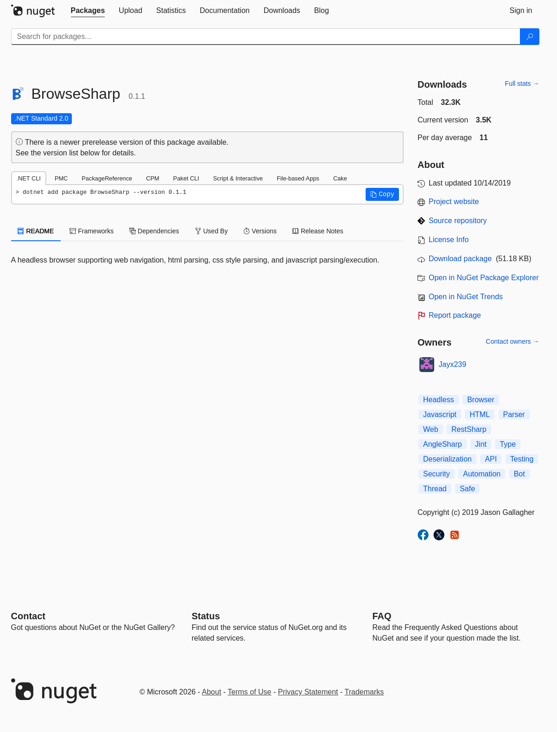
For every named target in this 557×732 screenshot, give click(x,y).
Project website (454, 201)
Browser (480, 400)
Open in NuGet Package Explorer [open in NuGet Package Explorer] (483, 278)
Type (508, 444)
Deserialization (447, 459)
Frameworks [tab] (92, 231)
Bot (519, 474)
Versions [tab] (260, 231)
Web (430, 429)
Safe (467, 489)
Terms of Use (249, 692)
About (212, 692)
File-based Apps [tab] (298, 178)
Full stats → (522, 83)
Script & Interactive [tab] (238, 178)
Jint (481, 444)
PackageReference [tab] (107, 178)
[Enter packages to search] (265, 36)
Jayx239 (453, 364)
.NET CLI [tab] (29, 178)
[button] (382, 194)
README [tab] (36, 231)
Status (206, 616)
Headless (438, 400)
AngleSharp (442, 444)
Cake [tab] (340, 178)
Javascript (439, 414)
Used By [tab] (211, 231)
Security (436, 474)
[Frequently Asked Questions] (382, 616)
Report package (455, 315)
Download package (460, 259)
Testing (522, 459)
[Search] (529, 36)
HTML (479, 414)
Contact (28, 616)
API (491, 459)
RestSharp (469, 429)
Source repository (458, 221)
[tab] (88, 10)
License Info (448, 240)
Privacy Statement (308, 692)
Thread (435, 489)
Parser (514, 414)
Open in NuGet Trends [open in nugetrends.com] (466, 297)
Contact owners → (512, 341)
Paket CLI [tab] (186, 178)
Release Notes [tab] (317, 231)
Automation (481, 474)
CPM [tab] (152, 178)
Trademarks (364, 692)
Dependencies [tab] (154, 231)
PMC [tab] (61, 178)
